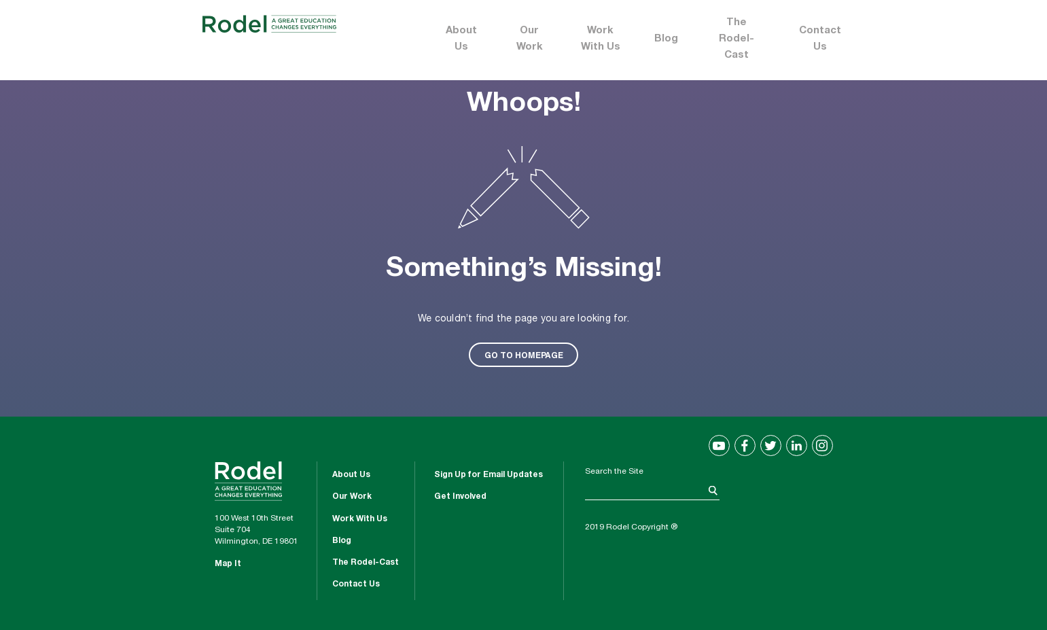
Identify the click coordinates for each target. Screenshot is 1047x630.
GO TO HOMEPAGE (523, 355)
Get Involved (460, 497)
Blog (666, 39)
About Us (461, 39)
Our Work (529, 39)
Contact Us (820, 39)
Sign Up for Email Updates (488, 475)
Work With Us (600, 39)
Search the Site (614, 472)
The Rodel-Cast (736, 39)
